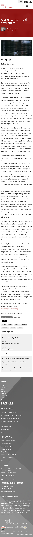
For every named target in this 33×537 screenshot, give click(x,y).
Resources (4, 395)
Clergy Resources (6, 452)
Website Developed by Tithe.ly (24, 534)
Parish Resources (6, 449)
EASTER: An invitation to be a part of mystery (16, 358)
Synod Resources (6, 443)
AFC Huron (4, 424)
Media (3, 398)
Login (11, 533)
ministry (13, 328)
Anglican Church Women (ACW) (10, 418)
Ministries (4, 393)
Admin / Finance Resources (9, 454)
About (3, 385)
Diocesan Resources (7, 446)
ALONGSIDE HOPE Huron (9, 413)
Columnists (16, 317)
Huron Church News (21, 325)
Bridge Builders (5, 429)
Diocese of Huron (6, 325)
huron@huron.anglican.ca (8, 472)
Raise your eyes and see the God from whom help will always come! (16, 369)
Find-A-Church (5, 391)
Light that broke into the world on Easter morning (14, 363)
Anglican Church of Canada (7, 527)
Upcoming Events (7, 332)
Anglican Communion (20, 527)
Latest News (5, 354)
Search (20, 1)
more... (3, 432)
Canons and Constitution (8, 441)
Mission (20, 328)
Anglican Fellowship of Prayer (9, 421)
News (2, 389)
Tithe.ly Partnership (7, 457)
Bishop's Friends (6, 427)
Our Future (4, 387)
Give (2, 400)
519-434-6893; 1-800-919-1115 (11, 469)
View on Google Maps (8, 492)
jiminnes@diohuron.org (9, 309)
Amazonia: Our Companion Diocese (11, 415)
